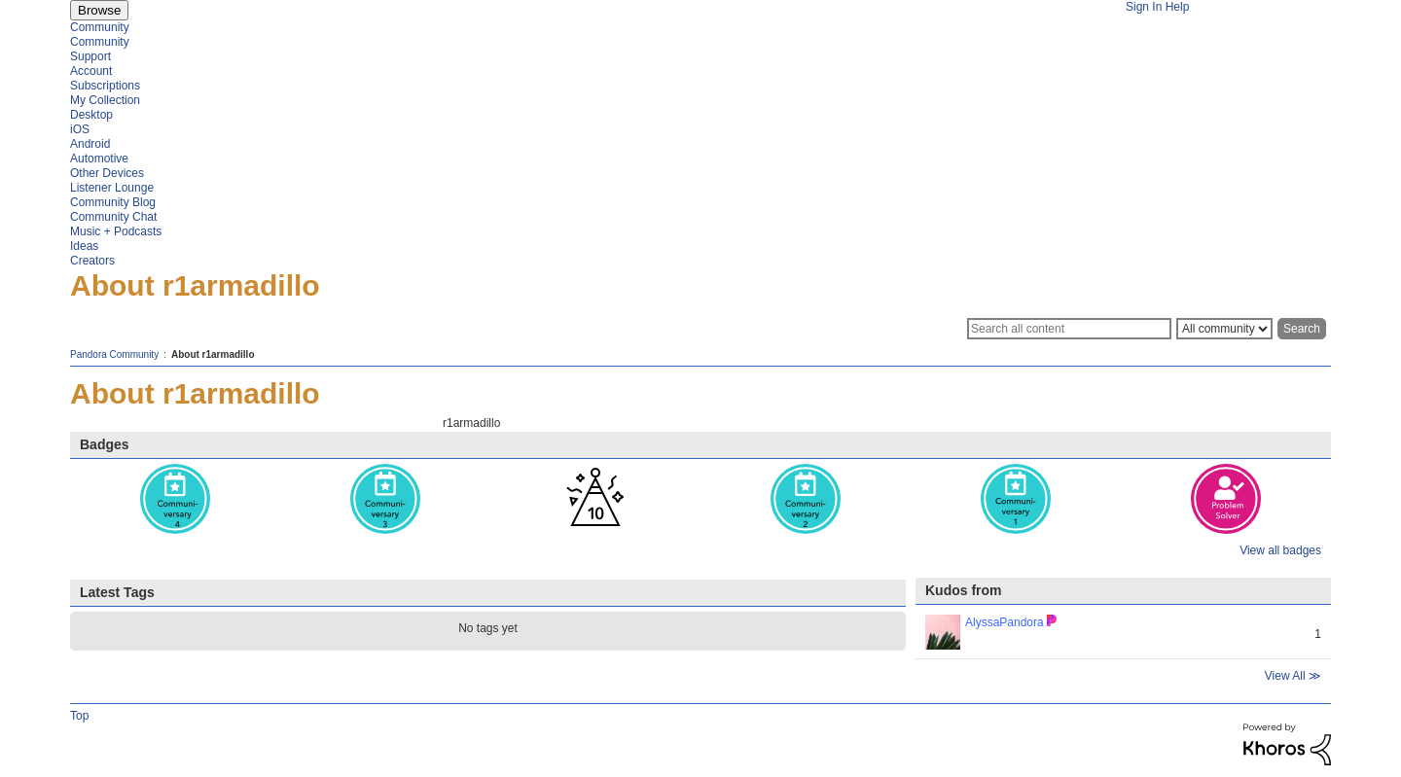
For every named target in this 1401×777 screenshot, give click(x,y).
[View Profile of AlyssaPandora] (1004, 622)
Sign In (1144, 7)
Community (99, 27)
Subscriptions (105, 85)
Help (1178, 7)
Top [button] (79, 716)
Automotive (99, 158)
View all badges (1280, 550)
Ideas (84, 246)
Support (90, 56)
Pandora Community (114, 354)
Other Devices (107, 173)
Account (91, 71)
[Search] (1069, 328)
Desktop (91, 115)
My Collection (105, 100)
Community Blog (113, 202)
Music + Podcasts (116, 231)
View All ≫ (1293, 676)
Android (90, 144)
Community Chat (113, 217)
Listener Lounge (112, 187)
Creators (92, 260)
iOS (80, 129)
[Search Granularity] (1224, 328)
